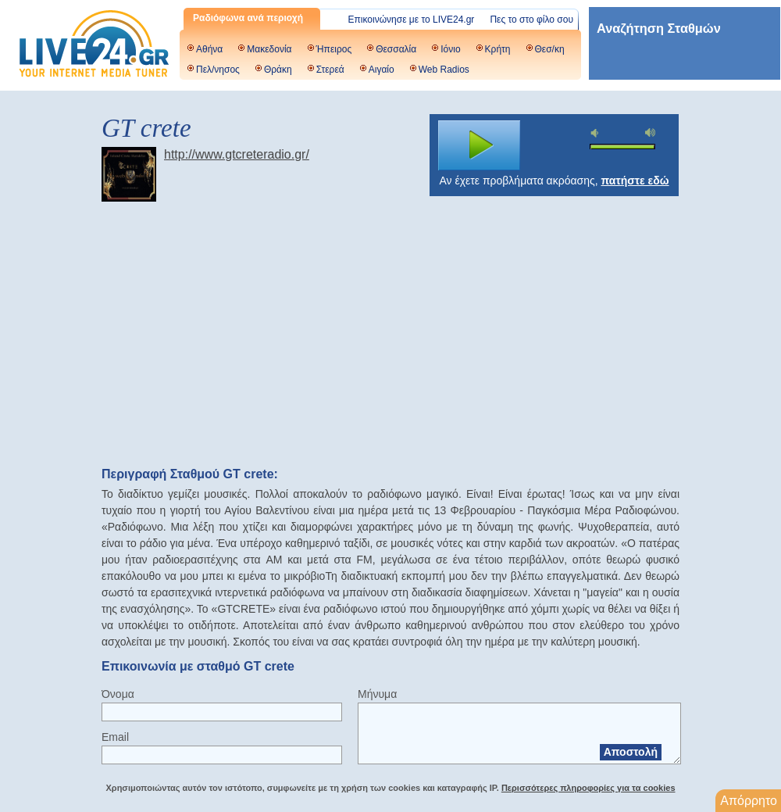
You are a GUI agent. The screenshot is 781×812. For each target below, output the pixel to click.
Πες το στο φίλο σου (531, 19)
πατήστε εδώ (635, 180)
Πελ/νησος (218, 69)
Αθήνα (209, 49)
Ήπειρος (334, 49)
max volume (650, 132)
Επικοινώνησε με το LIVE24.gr (411, 19)
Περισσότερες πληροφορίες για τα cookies (588, 787)
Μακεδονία (269, 49)
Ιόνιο (450, 49)
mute (596, 133)
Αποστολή (631, 752)
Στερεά (330, 69)
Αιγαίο (381, 69)
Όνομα (118, 694)
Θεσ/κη (550, 49)
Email (115, 737)
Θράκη (278, 69)
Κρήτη (498, 49)
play (479, 145)
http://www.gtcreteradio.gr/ (236, 154)
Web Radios (444, 69)
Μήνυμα (377, 694)
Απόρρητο (748, 800)
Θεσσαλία (396, 49)
